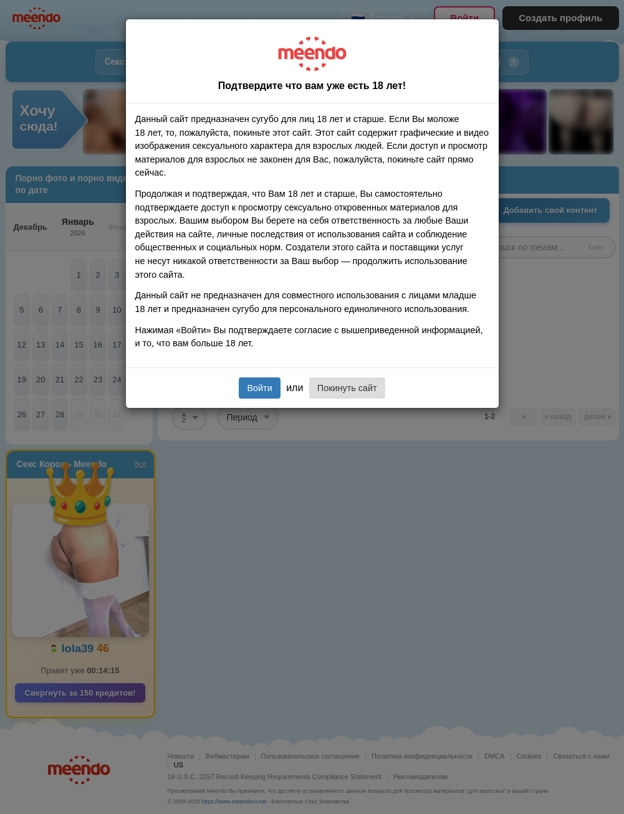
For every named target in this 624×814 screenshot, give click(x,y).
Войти (259, 388)
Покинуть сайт (347, 388)
